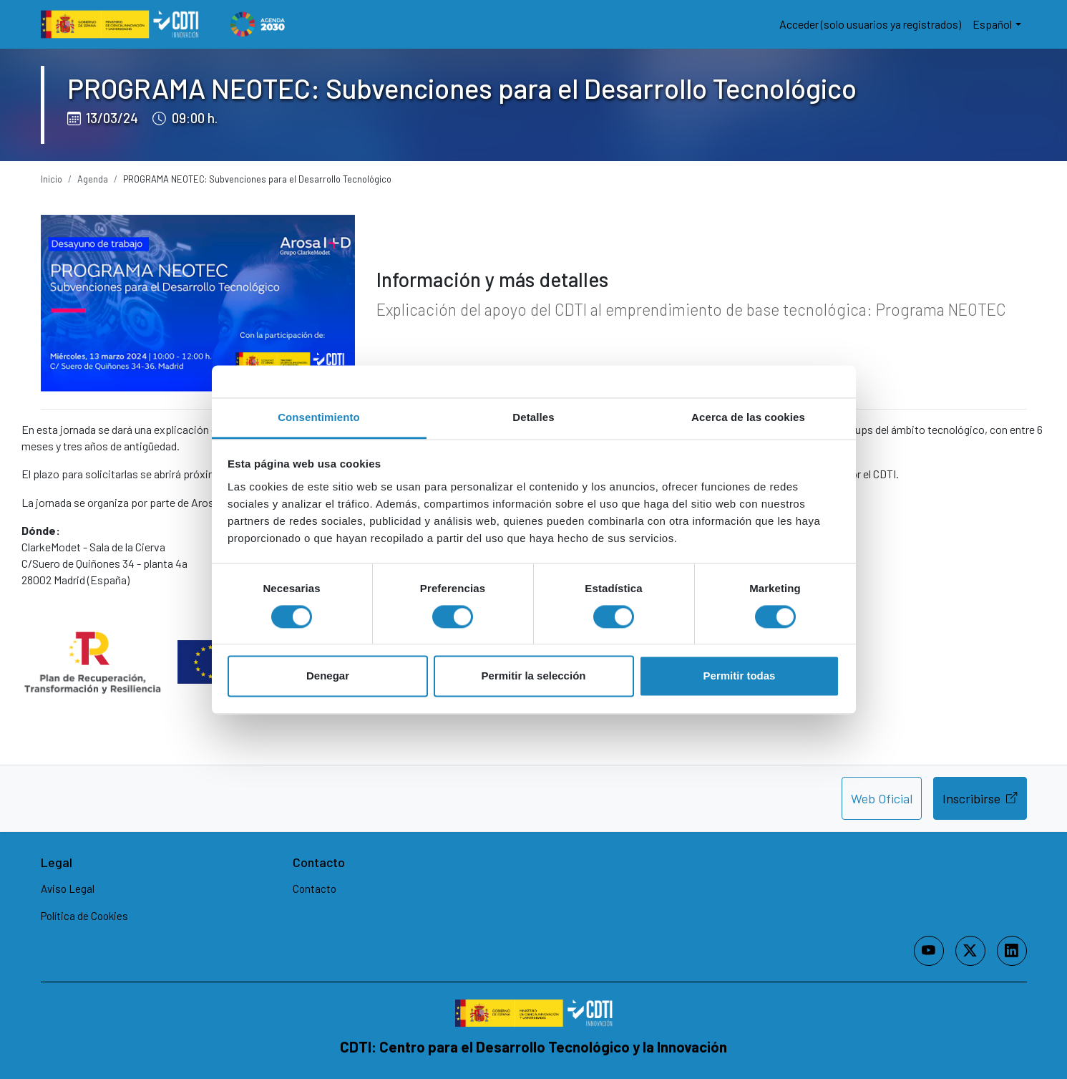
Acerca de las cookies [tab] (748, 417)
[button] (996, 24)
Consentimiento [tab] (319, 417)
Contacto (314, 888)
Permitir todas (739, 676)
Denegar (327, 676)
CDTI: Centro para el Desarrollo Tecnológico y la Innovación (533, 1046)
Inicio (51, 179)
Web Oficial (881, 798)
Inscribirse (979, 797)
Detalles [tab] (533, 417)
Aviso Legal (67, 888)
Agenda (92, 179)
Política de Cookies (84, 915)
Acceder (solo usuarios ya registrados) (870, 24)
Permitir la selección (534, 676)
